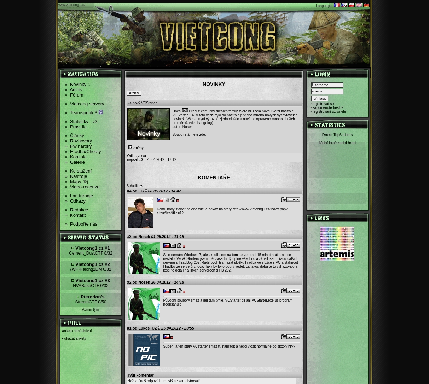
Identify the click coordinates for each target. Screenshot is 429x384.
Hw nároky (78, 146)
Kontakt (75, 215)
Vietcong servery (84, 103)
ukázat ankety (75, 339)
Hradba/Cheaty (83, 151)
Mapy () (76, 181)
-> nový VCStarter (142, 103)
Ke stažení (78, 171)
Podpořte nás (81, 224)
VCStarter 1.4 (183, 115)
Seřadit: (133, 186)
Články (74, 135)
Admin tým (90, 310)
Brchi (193, 111)
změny (136, 148)
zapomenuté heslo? (328, 108)
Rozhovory (78, 141)
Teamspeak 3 (84, 112)
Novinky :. (78, 84)
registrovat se (323, 104)
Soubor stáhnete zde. (189, 134)
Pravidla (76, 126)
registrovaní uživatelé (329, 112)
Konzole (76, 156)
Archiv (74, 89)
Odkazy (75, 201)
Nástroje (76, 176)
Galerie (75, 162)
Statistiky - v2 (81, 121)
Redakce (76, 210)
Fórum (74, 95)
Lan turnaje (79, 195)
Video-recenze (82, 187)
